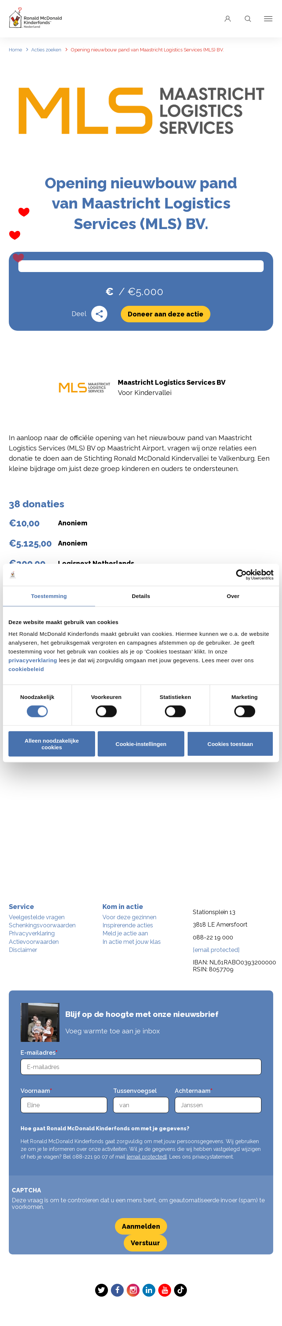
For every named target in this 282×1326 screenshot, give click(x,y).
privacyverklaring (33, 660)
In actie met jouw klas (131, 941)
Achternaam (192, 1090)
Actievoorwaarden (34, 941)
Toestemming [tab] (49, 596)
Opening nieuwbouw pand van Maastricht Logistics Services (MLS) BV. (147, 49)
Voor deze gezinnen (129, 917)
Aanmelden (141, 1226)
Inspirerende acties (127, 925)
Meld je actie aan (125, 933)
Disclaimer (23, 949)
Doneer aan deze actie (165, 323)
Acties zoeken (46, 49)
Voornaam (35, 1090)
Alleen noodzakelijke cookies (52, 744)
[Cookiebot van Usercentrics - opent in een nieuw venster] (241, 574)
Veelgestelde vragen (37, 917)
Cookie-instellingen (141, 744)
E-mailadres (38, 1052)
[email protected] (147, 1157)
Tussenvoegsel (135, 1090)
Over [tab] (233, 596)
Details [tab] (141, 596)
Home (15, 49)
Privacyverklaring (32, 933)
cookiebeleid (26, 669)
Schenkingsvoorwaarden (42, 925)
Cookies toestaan (230, 744)
